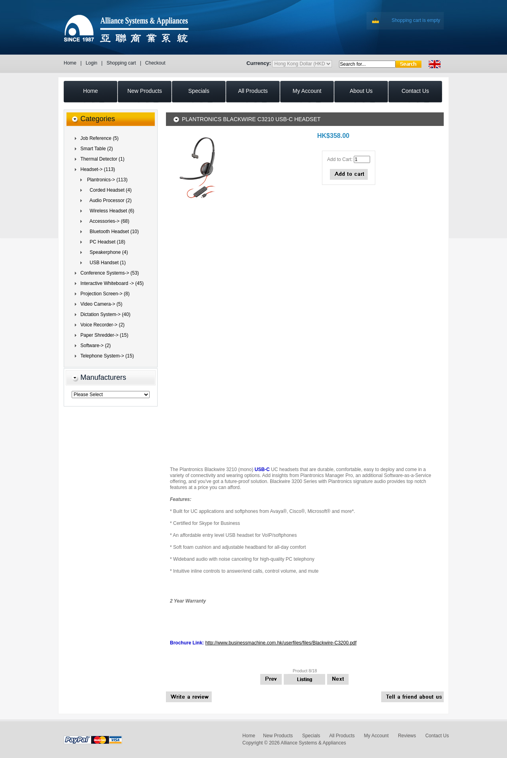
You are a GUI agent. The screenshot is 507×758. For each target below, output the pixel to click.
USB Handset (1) (105, 262)
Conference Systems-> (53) (109, 273)
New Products (278, 735)
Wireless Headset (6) (109, 211)
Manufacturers (103, 377)
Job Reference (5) (99, 138)
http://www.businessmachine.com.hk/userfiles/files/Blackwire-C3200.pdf (281, 643)
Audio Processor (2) (108, 200)
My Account (376, 735)
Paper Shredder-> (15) (104, 335)
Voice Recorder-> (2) (102, 325)
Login (91, 63)
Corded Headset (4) (108, 190)
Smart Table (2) (96, 148)
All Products (342, 735)
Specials (311, 735)
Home (70, 63)
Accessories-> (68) (106, 221)
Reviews (407, 735)
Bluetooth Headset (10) (111, 231)
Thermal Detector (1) (102, 159)
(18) (104, 242)
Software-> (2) (95, 345)
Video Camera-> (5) (101, 304)
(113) (97, 169)
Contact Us (437, 735)
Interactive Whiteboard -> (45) (112, 283)
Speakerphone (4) (106, 252)
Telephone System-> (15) (107, 356)
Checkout (155, 63)
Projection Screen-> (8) (105, 294)
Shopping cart (121, 63)
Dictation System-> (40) (105, 314)
